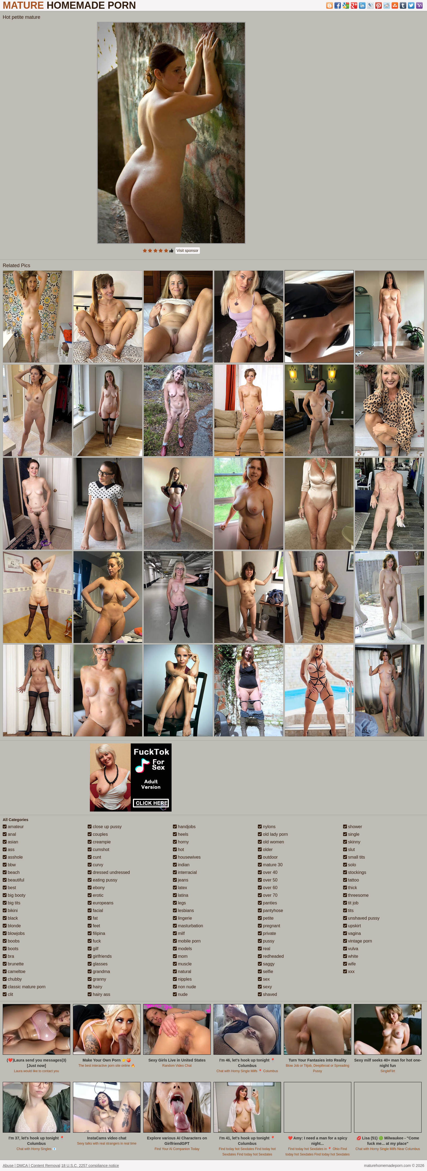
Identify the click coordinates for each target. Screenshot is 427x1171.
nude (180, 994)
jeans (180, 880)
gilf (93, 948)
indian (181, 864)
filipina (96, 933)
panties (267, 903)
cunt (94, 857)
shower (352, 826)
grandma (99, 971)
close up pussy (104, 826)
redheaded (271, 956)
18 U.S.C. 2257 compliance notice (90, 1165)
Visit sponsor (188, 250)
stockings (354, 872)
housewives (187, 857)
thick (350, 887)
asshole (13, 857)
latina (180, 895)
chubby (12, 979)
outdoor (268, 857)
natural (182, 971)
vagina (352, 933)
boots (11, 948)
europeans (100, 903)
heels (180, 834)
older (265, 849)
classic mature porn (24, 986)
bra (8, 956)
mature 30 (270, 864)
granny (97, 979)
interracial (185, 872)
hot (178, 849)
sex (264, 979)
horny (181, 842)
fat (92, 918)
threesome (356, 895)
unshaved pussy (361, 918)
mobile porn (187, 941)
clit (8, 994)
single (351, 834)
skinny (352, 842)
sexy (265, 986)
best (9, 887)
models (182, 948)
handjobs (184, 826)
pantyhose (270, 910)
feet (94, 925)
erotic (95, 895)
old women (271, 842)
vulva (350, 948)
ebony (96, 887)
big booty (14, 895)
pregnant (269, 925)
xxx (349, 971)
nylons (267, 826)
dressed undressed (109, 872)
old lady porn (273, 834)
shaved (267, 994)
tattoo (351, 880)
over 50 (267, 880)
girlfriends (100, 956)
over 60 (267, 887)
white (350, 956)
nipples (182, 979)
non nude (184, 986)
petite (266, 918)
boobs (11, 941)
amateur (13, 826)
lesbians (183, 910)
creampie (99, 842)
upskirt (352, 925)
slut (349, 849)
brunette (13, 964)
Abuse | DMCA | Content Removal (31, 1165)
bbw (9, 864)
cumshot (98, 849)
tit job (351, 903)
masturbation (188, 925)
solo (349, 864)
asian (10, 842)
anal (9, 834)
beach (11, 872)
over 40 (267, 872)
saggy (266, 964)
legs (179, 903)
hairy (95, 986)
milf (179, 933)
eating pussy (102, 880)
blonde (12, 925)
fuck (94, 941)
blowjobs (14, 933)
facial (95, 910)
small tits (354, 857)
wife (349, 964)
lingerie (182, 918)
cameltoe (14, 971)
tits (348, 910)
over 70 (267, 895)
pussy (266, 941)
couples (98, 834)
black (10, 918)
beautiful (13, 880)
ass (8, 849)
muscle (182, 964)
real (264, 948)
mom (180, 956)
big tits (11, 903)
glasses (98, 964)
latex (180, 887)
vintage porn (357, 941)
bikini (10, 910)
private (267, 933)
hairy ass (99, 994)
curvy (95, 864)
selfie (265, 971)
